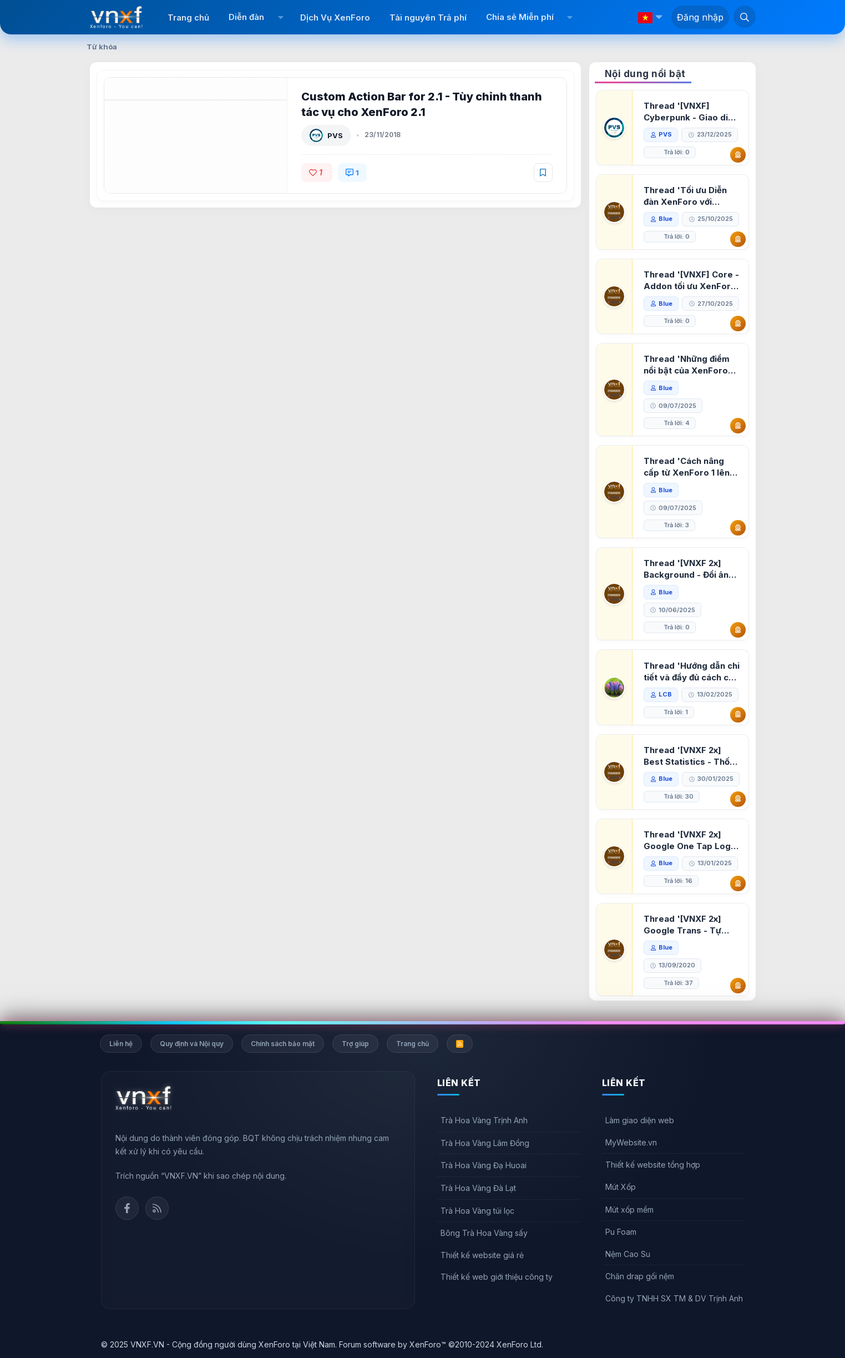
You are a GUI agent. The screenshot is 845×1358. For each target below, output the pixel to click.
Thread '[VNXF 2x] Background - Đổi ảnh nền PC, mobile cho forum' (688, 569)
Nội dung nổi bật (645, 73)
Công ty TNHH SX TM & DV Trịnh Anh (674, 1298)
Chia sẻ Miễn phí (520, 17)
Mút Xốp (620, 1187)
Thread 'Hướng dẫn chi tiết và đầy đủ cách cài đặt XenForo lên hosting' (692, 671)
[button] (280, 17)
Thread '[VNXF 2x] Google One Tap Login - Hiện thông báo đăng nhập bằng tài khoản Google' (691, 840)
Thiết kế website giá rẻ (482, 1255)
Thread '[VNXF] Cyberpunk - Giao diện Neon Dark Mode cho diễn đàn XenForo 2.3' (691, 111)
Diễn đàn (246, 17)
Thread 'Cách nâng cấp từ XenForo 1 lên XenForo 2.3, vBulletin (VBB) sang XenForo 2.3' (690, 467)
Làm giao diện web (639, 1120)
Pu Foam (620, 1231)
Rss (157, 1208)
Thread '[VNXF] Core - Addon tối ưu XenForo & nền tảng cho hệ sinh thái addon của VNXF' (691, 280)
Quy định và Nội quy (192, 1043)
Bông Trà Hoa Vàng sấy (484, 1233)
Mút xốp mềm (629, 1209)
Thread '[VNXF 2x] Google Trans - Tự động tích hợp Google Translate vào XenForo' (688, 924)
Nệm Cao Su (627, 1254)
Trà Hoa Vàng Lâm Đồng (485, 1143)
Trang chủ (188, 17)
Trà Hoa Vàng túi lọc (477, 1210)
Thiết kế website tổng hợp (652, 1164)
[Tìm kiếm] (744, 17)
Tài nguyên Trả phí (428, 17)
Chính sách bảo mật (283, 1043)
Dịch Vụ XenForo (335, 17)
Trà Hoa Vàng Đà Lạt (478, 1188)
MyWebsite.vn (631, 1142)
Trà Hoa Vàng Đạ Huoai (484, 1165)
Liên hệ (121, 1043)
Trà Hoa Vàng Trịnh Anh (484, 1120)
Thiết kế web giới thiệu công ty (497, 1276)
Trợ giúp (355, 1043)
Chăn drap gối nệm (639, 1276)
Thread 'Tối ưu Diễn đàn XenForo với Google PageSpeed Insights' (685, 196)
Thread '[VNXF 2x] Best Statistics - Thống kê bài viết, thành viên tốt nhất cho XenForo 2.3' (692, 756)
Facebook (127, 1208)
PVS (335, 135)
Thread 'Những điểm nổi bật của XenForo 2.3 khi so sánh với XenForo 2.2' (687, 365)
